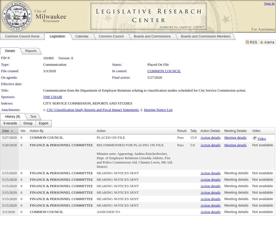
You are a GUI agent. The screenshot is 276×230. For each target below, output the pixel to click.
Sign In (269, 3)
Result (182, 131)
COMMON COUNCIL (164, 71)
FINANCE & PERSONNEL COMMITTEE (61, 145)
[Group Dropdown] (28, 123)
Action (101, 131)
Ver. (23, 131)
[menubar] (26, 123)
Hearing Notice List (158, 110)
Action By (37, 131)
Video (261, 139)
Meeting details (235, 137)
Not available (262, 145)
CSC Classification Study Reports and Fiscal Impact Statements (93, 110)
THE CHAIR (52, 97)
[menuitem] (10, 123)
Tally (193, 131)
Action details (210, 137)
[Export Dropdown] (43, 123)
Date (5, 131)
